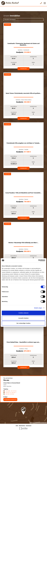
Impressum (28, 425)
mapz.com (32, 422)
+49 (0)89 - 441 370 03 (10, 391)
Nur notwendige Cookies (23, 323)
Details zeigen (38, 308)
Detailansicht (23, 68)
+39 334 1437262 (9, 394)
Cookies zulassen (23, 313)
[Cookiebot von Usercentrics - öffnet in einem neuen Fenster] (38, 260)
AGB (17, 425)
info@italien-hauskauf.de (10, 399)
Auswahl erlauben (23, 318)
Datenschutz (22, 425)
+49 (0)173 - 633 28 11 (10, 392)
